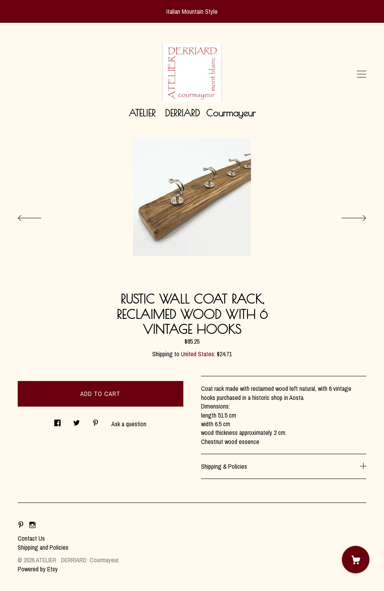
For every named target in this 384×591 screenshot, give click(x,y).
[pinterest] (21, 525)
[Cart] (355, 559)
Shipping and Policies (43, 547)
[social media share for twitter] (76, 421)
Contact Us (31, 538)
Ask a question (128, 424)
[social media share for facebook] (57, 421)
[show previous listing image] (37, 216)
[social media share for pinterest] (95, 421)
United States (197, 354)
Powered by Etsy (38, 569)
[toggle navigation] (361, 74)
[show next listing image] (346, 216)
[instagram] (32, 525)
